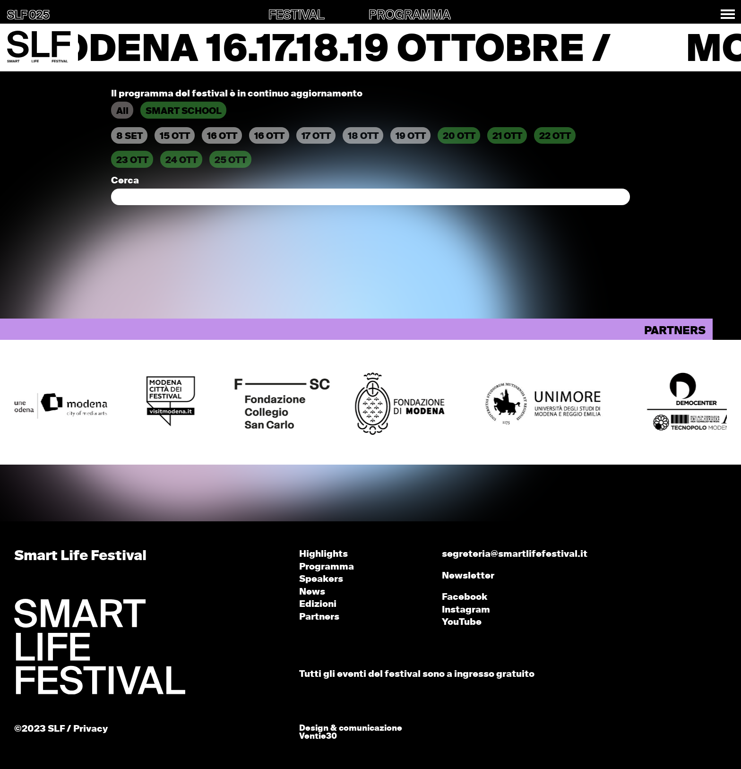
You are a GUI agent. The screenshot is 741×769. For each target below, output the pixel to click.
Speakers (321, 579)
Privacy (90, 729)
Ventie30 (318, 737)
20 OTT (459, 136)
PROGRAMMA (409, 15)
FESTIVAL (296, 15)
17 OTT (316, 136)
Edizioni (317, 604)
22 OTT (555, 136)
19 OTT (411, 136)
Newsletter (468, 575)
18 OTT (363, 136)
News (312, 592)
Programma (326, 566)
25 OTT (231, 160)
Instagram (466, 609)
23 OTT (132, 160)
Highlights (323, 554)
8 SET (129, 136)
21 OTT (507, 136)
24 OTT (181, 160)
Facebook (464, 597)
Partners (319, 617)
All (122, 111)
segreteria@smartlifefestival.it (514, 554)
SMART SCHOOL (184, 111)
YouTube (462, 622)
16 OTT (222, 136)
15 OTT (175, 136)
